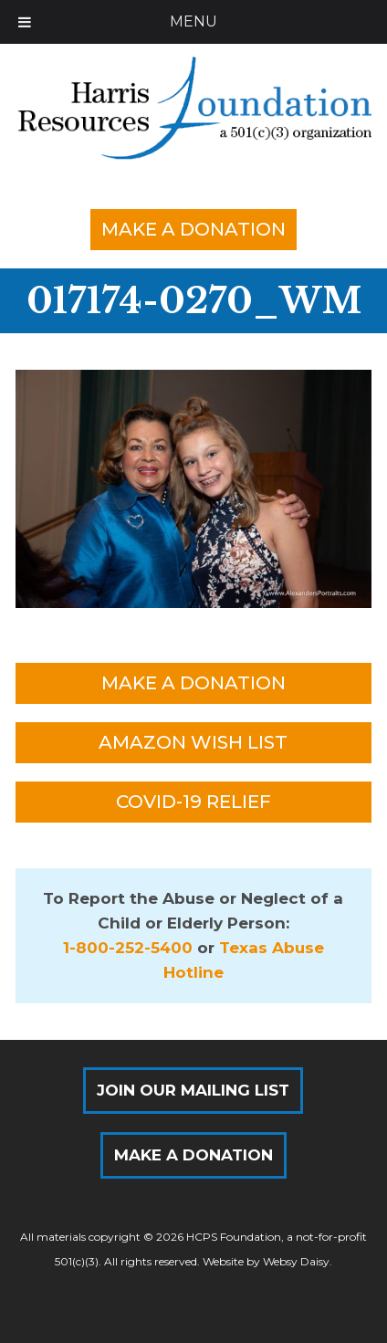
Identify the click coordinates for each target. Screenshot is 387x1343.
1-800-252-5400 (128, 948)
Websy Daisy (296, 1261)
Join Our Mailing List (193, 1090)
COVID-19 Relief (193, 802)
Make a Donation (193, 229)
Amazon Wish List (193, 742)
